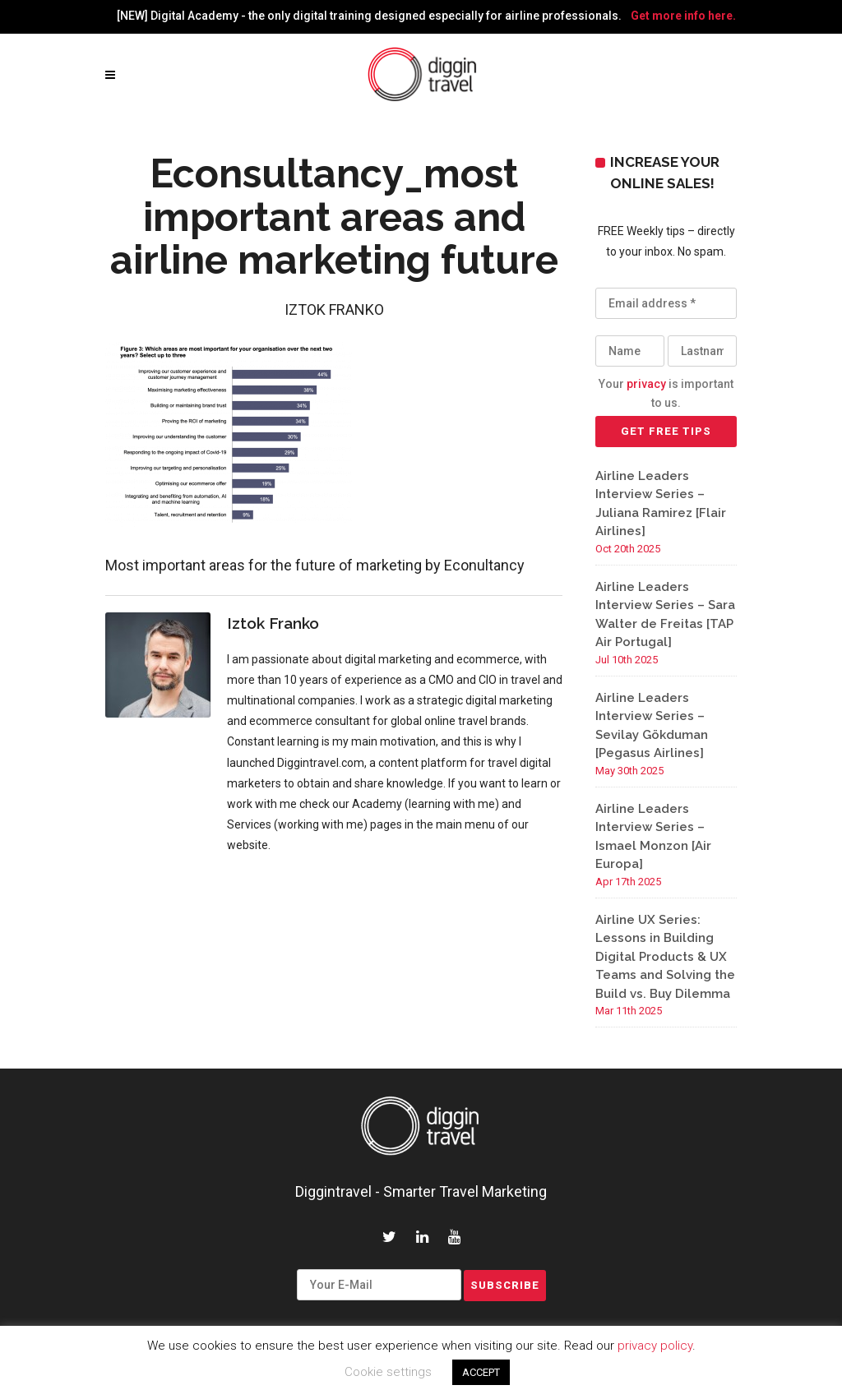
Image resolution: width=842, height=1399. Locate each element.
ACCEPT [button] (481, 1372)
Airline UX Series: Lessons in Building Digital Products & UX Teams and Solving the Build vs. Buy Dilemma (665, 956)
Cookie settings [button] (388, 1371)
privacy (646, 383)
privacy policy (655, 1345)
